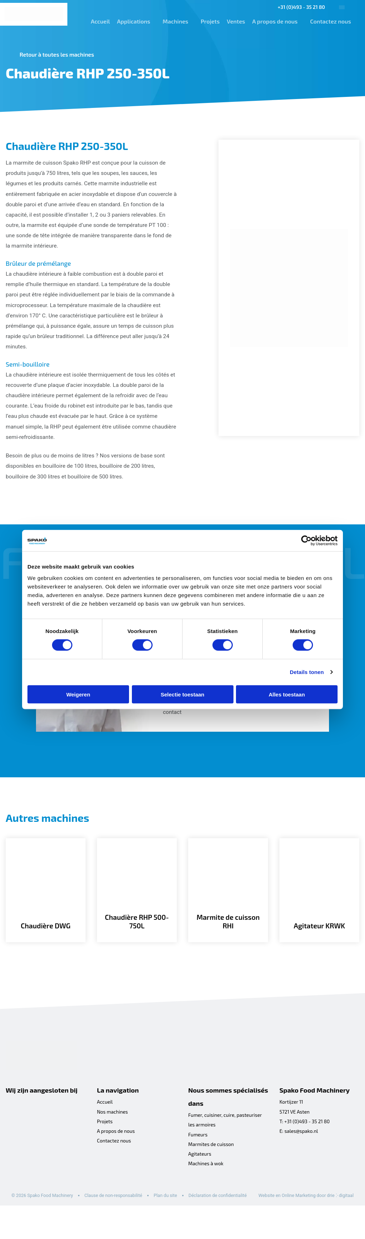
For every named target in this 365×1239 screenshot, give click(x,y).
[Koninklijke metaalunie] (31, 1132)
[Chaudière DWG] (46, 910)
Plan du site (169, 1220)
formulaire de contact (242, 718)
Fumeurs (198, 1158)
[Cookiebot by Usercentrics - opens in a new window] (306, 540)
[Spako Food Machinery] (33, 14)
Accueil (98, 21)
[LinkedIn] (296, 1172)
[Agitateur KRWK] (319, 910)
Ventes (234, 21)
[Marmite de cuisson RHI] (228, 910)
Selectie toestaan (183, 694)
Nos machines (113, 1134)
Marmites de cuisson (211, 1168)
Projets (208, 21)
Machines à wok (206, 1188)
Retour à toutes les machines (58, 54)
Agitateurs (200, 1178)
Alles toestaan (287, 694)
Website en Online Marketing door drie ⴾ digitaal (60, 1228)
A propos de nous (272, 21)
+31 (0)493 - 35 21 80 (299, 7)
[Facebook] (283, 1172)
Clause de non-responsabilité (116, 1220)
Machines (173, 21)
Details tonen (307, 672)
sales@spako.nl (301, 1154)
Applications (131, 21)
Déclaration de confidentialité (223, 1220)
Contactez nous (328, 21)
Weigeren (78, 694)
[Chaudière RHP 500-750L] (137, 910)
